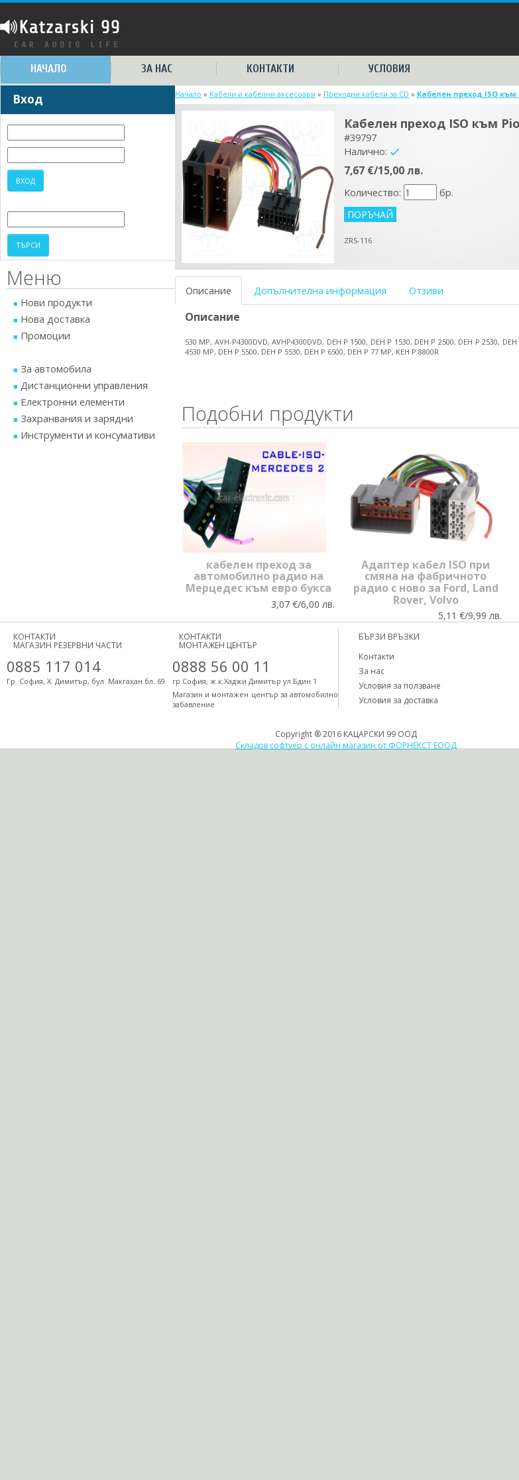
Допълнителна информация (320, 290)
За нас (156, 68)
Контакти (270, 68)
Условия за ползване (400, 685)
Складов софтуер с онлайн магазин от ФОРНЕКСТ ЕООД (346, 745)
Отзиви (426, 290)
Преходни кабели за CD (366, 94)
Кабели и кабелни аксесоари (262, 94)
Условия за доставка (398, 700)
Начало (48, 68)
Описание (208, 290)
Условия (389, 68)
